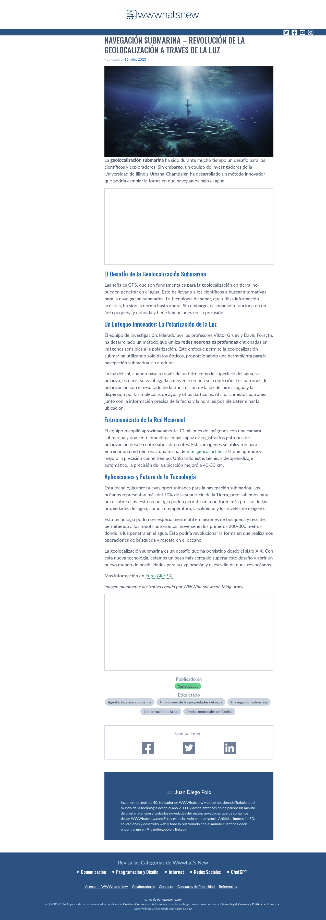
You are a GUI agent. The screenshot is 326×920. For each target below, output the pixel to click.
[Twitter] (286, 32)
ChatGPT (239, 872)
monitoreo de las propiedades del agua (192, 702)
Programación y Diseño (137, 872)
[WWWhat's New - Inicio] (163, 14)
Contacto (166, 886)
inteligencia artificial (207, 451)
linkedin (181, 829)
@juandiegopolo (159, 829)
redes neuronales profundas (210, 711)
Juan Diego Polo (193, 792)
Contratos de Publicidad (196, 886)
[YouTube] (302, 32)
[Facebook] (294, 32)
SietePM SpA (183, 909)
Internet (176, 872)
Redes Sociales (207, 872)
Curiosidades (188, 686)
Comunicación (93, 872)
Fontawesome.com (170, 899)
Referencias (228, 886)
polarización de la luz (162, 711)
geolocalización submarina (131, 702)
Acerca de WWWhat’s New (106, 886)
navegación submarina (250, 702)
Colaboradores (143, 886)
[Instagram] (311, 32)
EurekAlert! (157, 575)
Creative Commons (136, 904)
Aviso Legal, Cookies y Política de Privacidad (251, 904)
